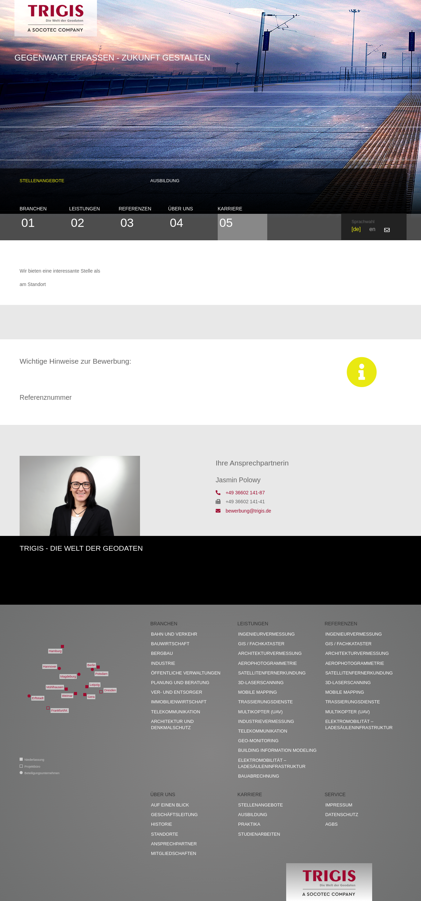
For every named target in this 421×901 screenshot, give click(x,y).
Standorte (164, 834)
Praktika (249, 824)
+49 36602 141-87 (240, 492)
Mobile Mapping (257, 692)
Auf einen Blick (170, 804)
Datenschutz (341, 814)
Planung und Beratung (180, 682)
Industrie (163, 663)
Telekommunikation (175, 711)
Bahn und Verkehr (174, 634)
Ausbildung (165, 180)
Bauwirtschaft (170, 643)
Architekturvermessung (270, 653)
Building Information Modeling (277, 750)
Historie (161, 824)
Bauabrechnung (258, 776)
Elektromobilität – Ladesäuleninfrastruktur (271, 763)
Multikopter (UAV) (260, 711)
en (372, 229)
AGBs (331, 824)
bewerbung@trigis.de (243, 511)
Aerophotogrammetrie (267, 663)
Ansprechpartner (174, 843)
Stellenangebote (42, 180)
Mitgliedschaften (173, 853)
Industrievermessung (266, 721)
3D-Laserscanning (260, 682)
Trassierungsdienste (265, 701)
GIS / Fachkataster (261, 643)
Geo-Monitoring (258, 740)
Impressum (339, 804)
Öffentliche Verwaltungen (185, 672)
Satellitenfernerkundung (271, 672)
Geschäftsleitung (174, 814)
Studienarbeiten (259, 834)
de (356, 229)
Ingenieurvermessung (266, 634)
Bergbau (162, 653)
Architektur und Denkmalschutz (172, 724)
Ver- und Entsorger (176, 692)
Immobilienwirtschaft (179, 701)
